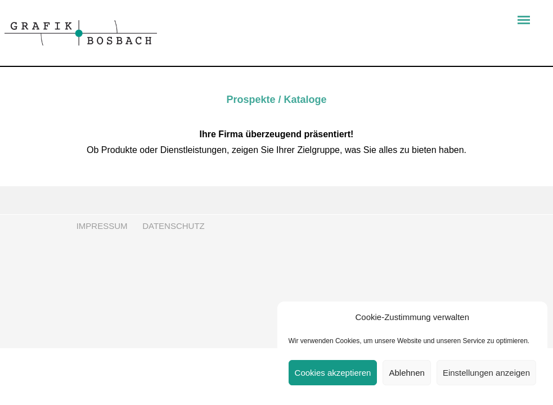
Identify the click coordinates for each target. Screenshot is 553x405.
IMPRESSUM (101, 226)
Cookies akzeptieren (333, 372)
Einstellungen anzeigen (486, 372)
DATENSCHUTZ (173, 226)
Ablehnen (406, 372)
